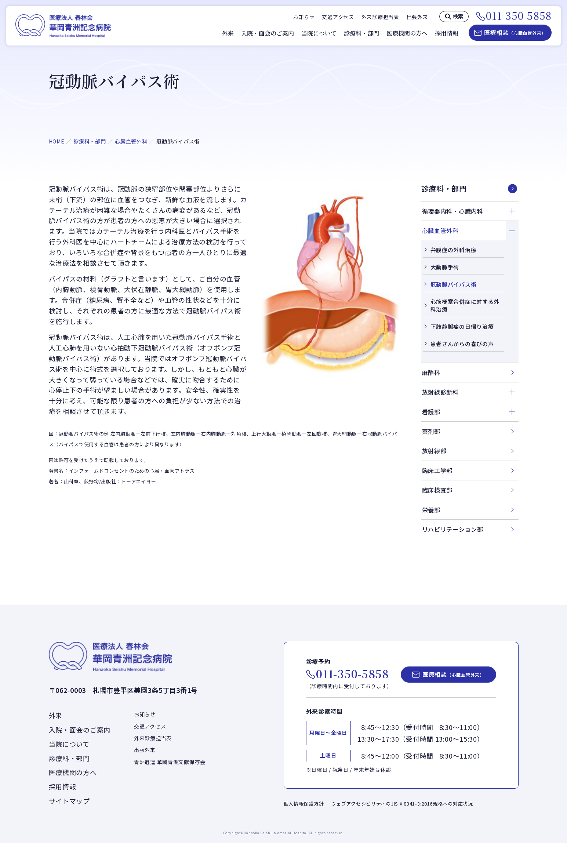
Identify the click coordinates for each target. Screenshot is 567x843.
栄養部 (431, 509)
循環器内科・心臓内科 (452, 211)
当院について (319, 33)
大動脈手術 (444, 267)
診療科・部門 (361, 33)
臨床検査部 (437, 490)
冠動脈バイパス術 (453, 284)
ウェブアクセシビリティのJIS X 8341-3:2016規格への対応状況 (402, 803)
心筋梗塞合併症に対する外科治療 (465, 305)
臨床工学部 (437, 470)
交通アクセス (338, 17)
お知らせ (304, 17)
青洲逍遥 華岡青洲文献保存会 (170, 762)
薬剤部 (431, 431)
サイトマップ (69, 801)
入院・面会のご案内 (267, 33)
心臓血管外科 (131, 141)
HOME (57, 141)
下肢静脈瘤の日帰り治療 (462, 326)
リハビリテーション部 (452, 529)
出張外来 (417, 17)
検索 (458, 16)
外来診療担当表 (380, 17)
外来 (228, 33)
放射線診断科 (440, 392)
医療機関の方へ (407, 33)
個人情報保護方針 (304, 803)
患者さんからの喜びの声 (462, 344)
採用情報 (446, 33)
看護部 (431, 411)
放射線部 (434, 450)
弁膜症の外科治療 (453, 250)
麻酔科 (431, 372)
